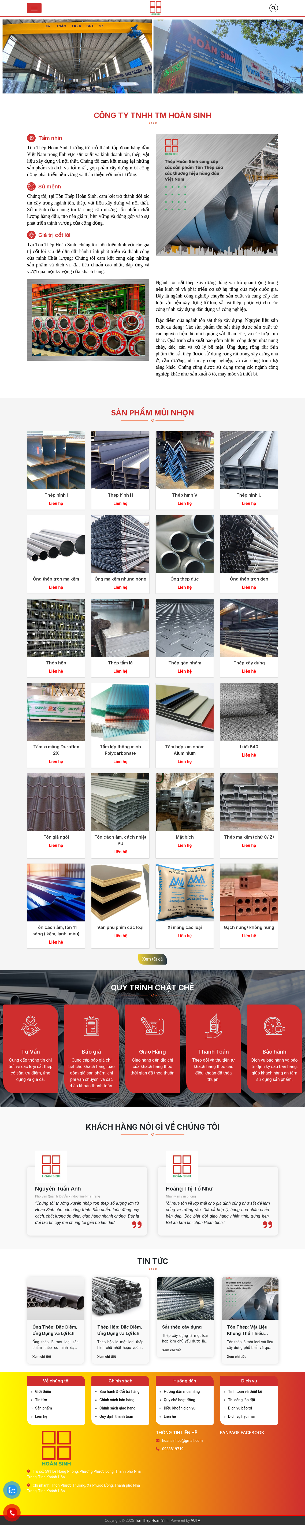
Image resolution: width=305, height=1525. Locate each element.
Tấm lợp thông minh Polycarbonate (120, 750)
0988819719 (173, 1449)
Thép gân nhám (184, 662)
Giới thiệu (43, 1391)
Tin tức (41, 1400)
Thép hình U (249, 495)
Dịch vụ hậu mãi (241, 1416)
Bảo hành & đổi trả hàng (119, 1391)
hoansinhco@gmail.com (182, 1440)
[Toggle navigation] (34, 8)
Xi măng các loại (185, 927)
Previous (8, 58)
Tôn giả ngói (56, 837)
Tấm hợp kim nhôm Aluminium (184, 750)
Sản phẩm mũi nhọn (152, 412)
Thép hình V (185, 495)
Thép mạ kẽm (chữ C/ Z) (249, 837)
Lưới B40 (249, 746)
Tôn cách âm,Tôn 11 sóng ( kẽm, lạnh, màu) (56, 930)
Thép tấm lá (120, 662)
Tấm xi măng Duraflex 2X (56, 750)
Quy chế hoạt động (179, 1400)
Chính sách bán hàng (117, 1400)
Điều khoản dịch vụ (179, 1408)
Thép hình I (56, 495)
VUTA (195, 1520)
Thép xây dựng (249, 662)
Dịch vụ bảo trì (240, 1408)
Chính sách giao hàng (117, 1408)
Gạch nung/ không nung (249, 927)
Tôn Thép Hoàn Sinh (152, 1520)
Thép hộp (56, 662)
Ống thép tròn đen (249, 579)
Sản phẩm (43, 1408)
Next (297, 58)
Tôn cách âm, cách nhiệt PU (120, 840)
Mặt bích (185, 837)
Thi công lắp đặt (241, 1400)
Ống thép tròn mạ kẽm (56, 579)
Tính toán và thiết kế (245, 1391)
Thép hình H (120, 495)
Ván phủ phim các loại (120, 927)
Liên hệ (41, 1416)
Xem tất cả (152, 959)
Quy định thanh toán (116, 1416)
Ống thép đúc (184, 579)
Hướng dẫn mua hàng (182, 1391)
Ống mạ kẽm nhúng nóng (120, 579)
